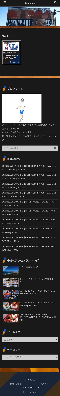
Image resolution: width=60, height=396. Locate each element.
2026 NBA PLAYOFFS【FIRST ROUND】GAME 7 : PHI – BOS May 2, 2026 (29, 222)
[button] (55, 148)
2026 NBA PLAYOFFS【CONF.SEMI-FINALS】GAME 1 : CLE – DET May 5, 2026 (29, 177)
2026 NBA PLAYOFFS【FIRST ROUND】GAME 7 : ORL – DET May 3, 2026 (29, 213)
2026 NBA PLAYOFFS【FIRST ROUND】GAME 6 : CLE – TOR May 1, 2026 (29, 239)
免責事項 (44, 384)
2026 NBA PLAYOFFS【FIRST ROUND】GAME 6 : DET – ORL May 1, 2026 (29, 248)
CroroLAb (30, 3)
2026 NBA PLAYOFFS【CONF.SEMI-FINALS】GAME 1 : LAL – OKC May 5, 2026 (29, 168)
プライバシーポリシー (30, 387)
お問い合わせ (15, 384)
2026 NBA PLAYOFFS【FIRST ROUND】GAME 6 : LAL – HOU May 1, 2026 (29, 231)
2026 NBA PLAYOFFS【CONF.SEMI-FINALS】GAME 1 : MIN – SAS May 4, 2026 (29, 186)
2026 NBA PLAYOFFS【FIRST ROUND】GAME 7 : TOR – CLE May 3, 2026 (29, 204)
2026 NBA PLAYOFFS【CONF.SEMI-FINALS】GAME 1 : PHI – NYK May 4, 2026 (29, 195)
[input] (30, 148)
